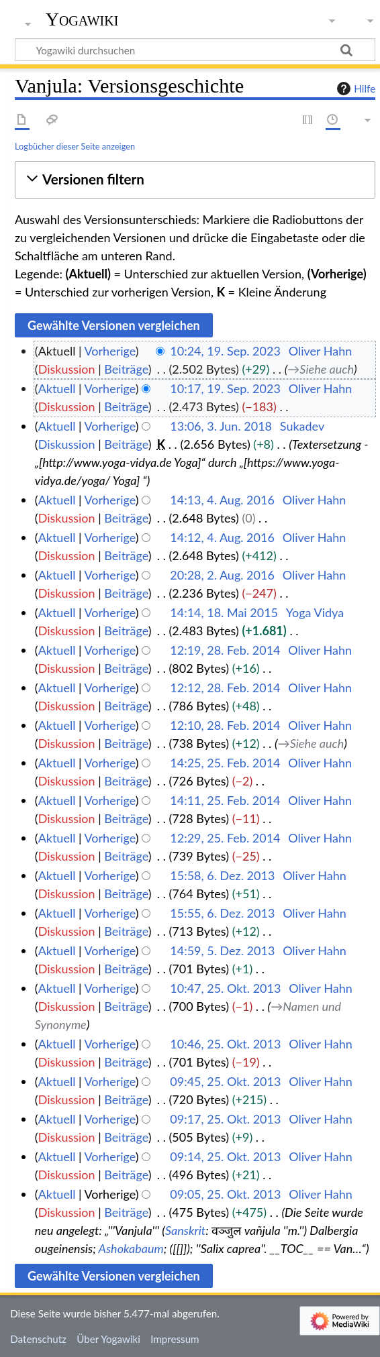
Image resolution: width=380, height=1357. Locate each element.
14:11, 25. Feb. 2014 (225, 800)
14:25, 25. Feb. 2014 (225, 762)
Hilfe (354, 88)
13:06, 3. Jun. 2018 (221, 426)
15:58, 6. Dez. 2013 (222, 875)
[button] (195, 179)
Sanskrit (185, 1230)
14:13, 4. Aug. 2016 (222, 499)
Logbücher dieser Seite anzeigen (75, 146)
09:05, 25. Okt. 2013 (225, 1194)
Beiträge (126, 369)
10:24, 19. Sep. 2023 (225, 350)
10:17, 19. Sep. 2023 (225, 388)
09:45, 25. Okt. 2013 (225, 1081)
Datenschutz (38, 1339)
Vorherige (110, 350)
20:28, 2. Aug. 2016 (222, 574)
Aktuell (57, 388)
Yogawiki (82, 19)
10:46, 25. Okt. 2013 (225, 1043)
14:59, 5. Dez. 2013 (222, 950)
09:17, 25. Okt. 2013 (225, 1118)
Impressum (174, 1339)
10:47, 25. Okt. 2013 (225, 988)
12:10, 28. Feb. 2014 (225, 725)
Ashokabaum (131, 1248)
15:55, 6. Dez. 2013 (222, 913)
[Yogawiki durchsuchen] (195, 49)
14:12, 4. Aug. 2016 (222, 537)
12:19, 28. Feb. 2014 (225, 650)
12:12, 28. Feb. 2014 (225, 687)
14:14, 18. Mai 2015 (224, 612)
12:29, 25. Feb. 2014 (225, 837)
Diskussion (66, 369)
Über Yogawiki (108, 1339)
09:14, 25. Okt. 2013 (225, 1156)
